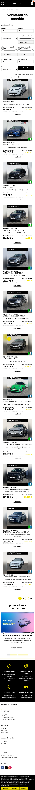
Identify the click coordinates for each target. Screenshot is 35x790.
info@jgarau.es (7, 713)
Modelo (20, 28)
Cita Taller (4, 741)
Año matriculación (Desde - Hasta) (24, 47)
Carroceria (5, 36)
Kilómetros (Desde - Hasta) (8, 47)
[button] (8, 655)
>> (31, 598)
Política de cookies (6, 754)
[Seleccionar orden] (23, 77)
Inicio (3, 9)
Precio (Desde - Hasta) (25, 36)
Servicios (3, 743)
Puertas (4, 66)
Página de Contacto (7, 708)
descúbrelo (17, 114)
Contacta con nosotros (9, 704)
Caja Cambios (6, 59)
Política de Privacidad (7, 755)
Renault (3, 728)
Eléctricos (4, 730)
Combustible (22, 59)
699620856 (6, 712)
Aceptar (6, 788)
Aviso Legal (4, 752)
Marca (3, 28)
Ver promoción (16, 648)
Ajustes (23, 788)
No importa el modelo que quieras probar (26, 678)
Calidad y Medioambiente (9, 757)
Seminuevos (4, 732)
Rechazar (15, 788)
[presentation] (3, 633)
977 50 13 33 (6, 710)
